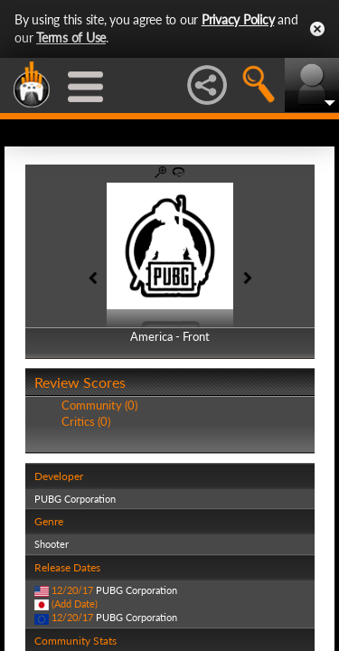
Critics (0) (85, 421)
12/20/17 (72, 590)
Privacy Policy (238, 19)
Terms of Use (71, 37)
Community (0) (99, 405)
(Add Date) (75, 603)
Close (317, 29)
